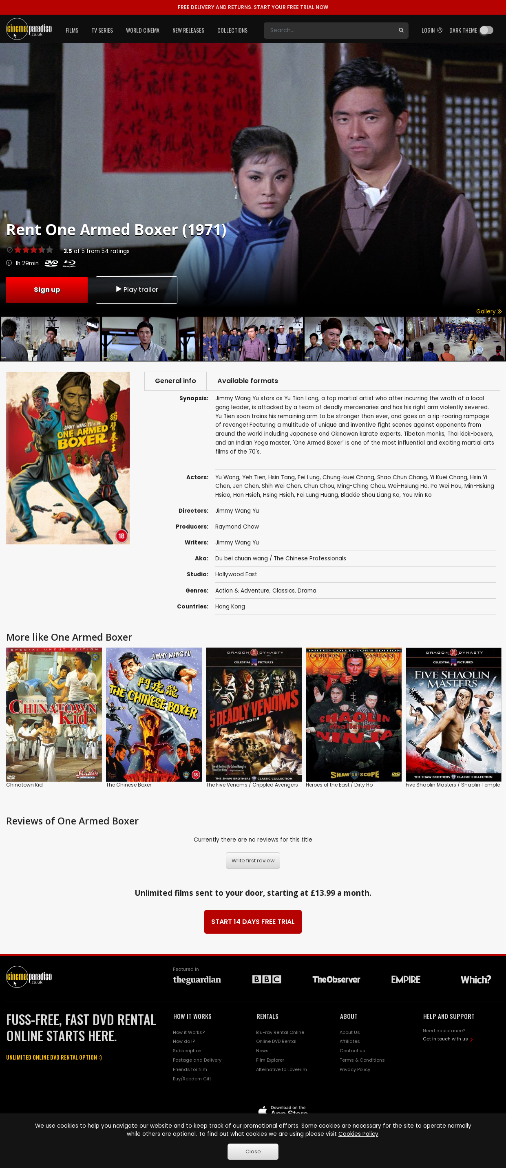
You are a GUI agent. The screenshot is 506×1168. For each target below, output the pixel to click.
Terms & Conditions (362, 1060)
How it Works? (189, 1032)
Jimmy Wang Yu (237, 543)
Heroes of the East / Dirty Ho (339, 784)
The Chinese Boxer (128, 784)
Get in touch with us (445, 1039)
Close (253, 1151)
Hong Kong (230, 606)
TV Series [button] (102, 30)
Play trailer (136, 289)
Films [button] (72, 30)
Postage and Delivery (197, 1060)
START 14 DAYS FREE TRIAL (253, 921)
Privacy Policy (355, 1069)
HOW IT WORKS (192, 1016)
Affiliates (350, 1041)
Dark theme (463, 30)
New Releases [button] (188, 30)
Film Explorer (270, 1060)
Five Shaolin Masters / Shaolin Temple (453, 784)
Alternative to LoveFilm (281, 1069)
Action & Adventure (242, 591)
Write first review (253, 860)
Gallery (489, 311)
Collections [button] (232, 30)
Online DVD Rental (276, 1041)
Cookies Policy (358, 1134)
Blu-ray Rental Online (280, 1032)
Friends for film (190, 1069)
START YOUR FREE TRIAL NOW (253, 7)
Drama (307, 591)
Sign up (47, 289)
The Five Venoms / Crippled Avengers (252, 784)
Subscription (187, 1050)
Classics (283, 591)
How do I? (184, 1041)
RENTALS (267, 1016)
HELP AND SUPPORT (449, 1016)
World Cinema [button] (142, 30)
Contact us (352, 1050)
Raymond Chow (237, 527)
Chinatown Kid (24, 784)
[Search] (329, 30)
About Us (350, 1032)
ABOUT (349, 1016)
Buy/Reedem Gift (192, 1078)
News (262, 1050)
